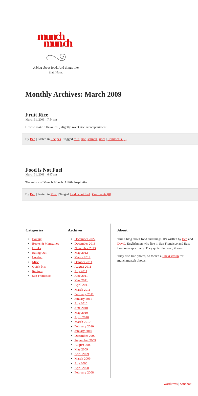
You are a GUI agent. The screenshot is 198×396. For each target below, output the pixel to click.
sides (102, 139)
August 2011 (83, 266)
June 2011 (81, 276)
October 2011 (84, 262)
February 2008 (84, 372)
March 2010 (83, 322)
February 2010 (84, 326)
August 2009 (83, 345)
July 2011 (81, 271)
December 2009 (85, 336)
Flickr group (170, 256)
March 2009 (83, 358)
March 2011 (83, 289)
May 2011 (81, 280)
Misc (54, 194)
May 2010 (81, 312)
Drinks (36, 248)
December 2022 (85, 239)
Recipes (56, 139)
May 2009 (81, 349)
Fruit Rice (36, 114)
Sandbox (186, 384)
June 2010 (81, 308)
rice (83, 139)
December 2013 (85, 243)
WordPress (170, 384)
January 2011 (83, 299)
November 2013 (85, 248)
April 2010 (82, 317)
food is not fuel (80, 194)
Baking (37, 239)
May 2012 (81, 252)
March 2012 (83, 257)
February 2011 (84, 294)
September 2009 (85, 340)
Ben (32, 139)
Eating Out (39, 252)
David (121, 243)
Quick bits (39, 266)
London (37, 257)
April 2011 (82, 285)
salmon (92, 139)
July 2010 (81, 303)
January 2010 (83, 331)
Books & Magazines (45, 243)
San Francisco (41, 276)
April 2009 (82, 354)
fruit (76, 139)
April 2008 (82, 368)
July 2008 (81, 363)
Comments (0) (116, 139)
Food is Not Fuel (43, 170)
